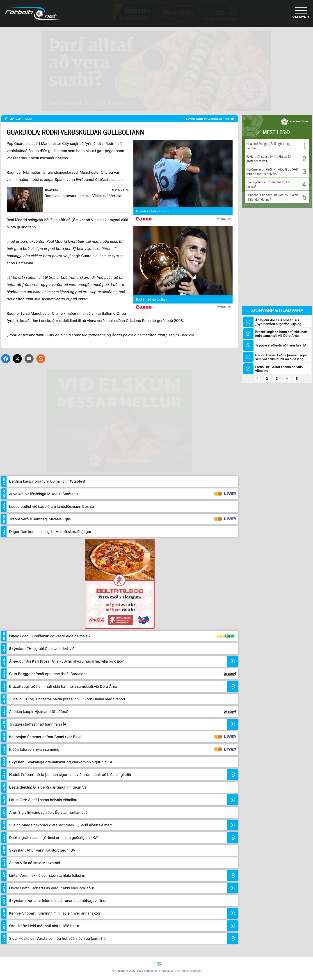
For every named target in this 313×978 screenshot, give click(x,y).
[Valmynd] (300, 13)
